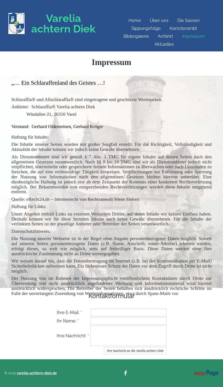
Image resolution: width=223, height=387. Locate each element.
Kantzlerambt (183, 28)
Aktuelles (164, 44)
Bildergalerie (136, 36)
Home (135, 20)
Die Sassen (188, 20)
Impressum (193, 36)
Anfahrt (165, 36)
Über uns (159, 20)
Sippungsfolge (146, 28)
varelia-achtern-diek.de (37, 373)
